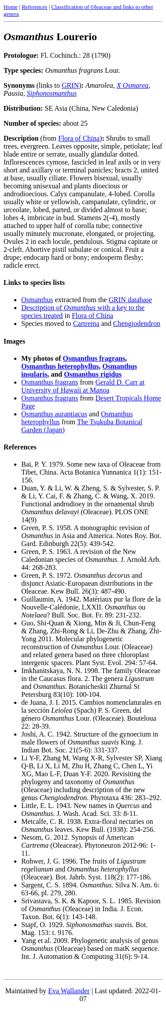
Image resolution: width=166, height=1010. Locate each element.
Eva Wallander (69, 991)
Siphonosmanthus (52, 93)
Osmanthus (37, 299)
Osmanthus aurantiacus (54, 414)
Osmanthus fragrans (94, 358)
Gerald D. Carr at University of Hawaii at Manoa (83, 386)
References (34, 7)
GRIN (70, 85)
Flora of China (79, 138)
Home (11, 7)
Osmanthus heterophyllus (60, 366)
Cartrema (86, 323)
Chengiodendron (137, 323)
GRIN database (130, 299)
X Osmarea (132, 85)
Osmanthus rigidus (92, 374)
